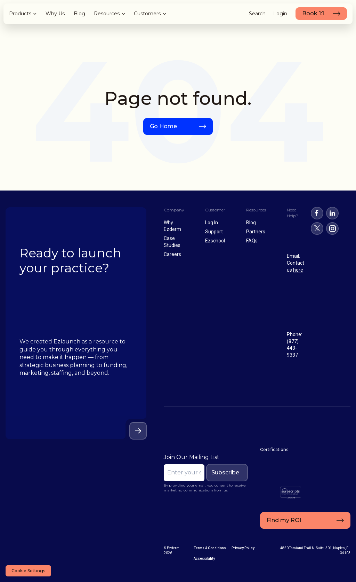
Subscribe (224, 472)
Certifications (273, 449)
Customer (215, 209)
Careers (172, 254)
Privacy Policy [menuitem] (243, 548)
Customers (147, 13)
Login (280, 13)
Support (214, 231)
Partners (255, 231)
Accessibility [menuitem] (204, 558)
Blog (79, 13)
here (298, 270)
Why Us (55, 13)
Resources (107, 13)
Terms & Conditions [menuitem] (210, 548)
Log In (211, 222)
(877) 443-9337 (293, 348)
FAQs (252, 240)
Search (257, 13)
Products (20, 13)
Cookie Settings (28, 570)
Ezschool (215, 240)
